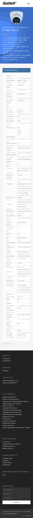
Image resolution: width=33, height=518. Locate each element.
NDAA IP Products (8, 406)
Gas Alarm (5, 460)
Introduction (6, 358)
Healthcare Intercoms (9, 421)
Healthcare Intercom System (11, 444)
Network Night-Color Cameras (11, 403)
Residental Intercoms (8, 423)
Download (5, 371)
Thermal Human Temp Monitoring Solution (15, 401)
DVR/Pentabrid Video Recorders (12, 414)
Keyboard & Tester (8, 416)
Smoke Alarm (6, 465)
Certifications (6, 361)
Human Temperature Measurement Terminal (16, 427)
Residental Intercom (8, 446)
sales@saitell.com (11, 383)
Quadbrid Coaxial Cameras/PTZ (11, 412)
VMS (3, 475)
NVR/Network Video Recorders (11, 410)
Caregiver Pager (7, 458)
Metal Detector (7, 462)
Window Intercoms (8, 425)
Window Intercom (7, 448)
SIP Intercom (6, 442)
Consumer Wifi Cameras (9, 408)
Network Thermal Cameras (10, 399)
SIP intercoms (6, 419)
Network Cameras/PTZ (9, 397)
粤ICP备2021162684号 (12, 513)
